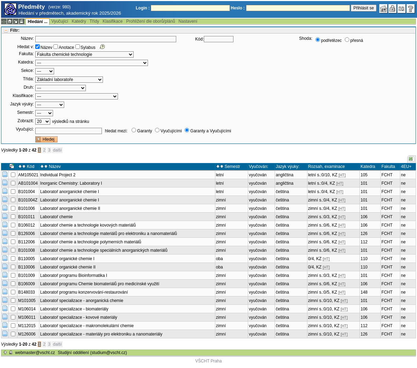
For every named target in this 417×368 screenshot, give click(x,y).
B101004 (26, 191)
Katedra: (26, 62)
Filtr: (15, 30)
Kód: (199, 39)
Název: (27, 38)
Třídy (94, 21)
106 (363, 216)
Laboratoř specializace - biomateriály (74, 309)
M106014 (27, 309)
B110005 (26, 258)
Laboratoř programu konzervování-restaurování (84, 292)
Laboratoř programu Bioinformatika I (73, 275)
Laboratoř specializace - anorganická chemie (81, 300)
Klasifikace (112, 21)
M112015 (27, 325)
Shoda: (305, 38)
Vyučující (59, 21)
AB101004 (28, 183)
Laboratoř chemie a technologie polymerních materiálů (90, 242)
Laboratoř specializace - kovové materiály (78, 317)
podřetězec (331, 40)
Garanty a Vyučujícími (210, 130)
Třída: (28, 78)
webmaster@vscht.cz (35, 352)
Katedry (79, 21)
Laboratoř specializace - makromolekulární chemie (87, 325)
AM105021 (28, 174)
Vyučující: (25, 129)
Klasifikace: (23, 95)
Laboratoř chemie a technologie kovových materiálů (88, 225)
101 (363, 183)
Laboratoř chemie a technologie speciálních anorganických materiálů (103, 250)
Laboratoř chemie (56, 216)
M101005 (27, 300)
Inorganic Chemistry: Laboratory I (71, 183)
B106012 (26, 225)
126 (363, 233)
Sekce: (27, 70)
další (57, 150)
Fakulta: (26, 53)
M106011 (27, 317)
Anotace (66, 47)
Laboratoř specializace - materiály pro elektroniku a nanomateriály (101, 334)
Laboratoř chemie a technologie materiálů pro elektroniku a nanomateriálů (108, 233)
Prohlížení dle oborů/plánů (150, 21)
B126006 (26, 233)
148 (363, 292)
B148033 (26, 292)
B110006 (26, 267)
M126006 (27, 334)
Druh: (29, 87)
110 (363, 258)
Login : (143, 8)
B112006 (26, 242)
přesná (356, 40)
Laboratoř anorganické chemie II (70, 208)
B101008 (26, 250)
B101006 (26, 208)
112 (363, 242)
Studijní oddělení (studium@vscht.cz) (92, 352)
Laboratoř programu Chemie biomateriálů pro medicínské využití (99, 283)
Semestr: (25, 112)
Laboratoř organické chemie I (67, 258)
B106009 (26, 283)
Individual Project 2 (57, 174)
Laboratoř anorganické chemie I (69, 191)
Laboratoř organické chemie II (68, 267)
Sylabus (88, 47)
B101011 (26, 216)
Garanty (144, 130)
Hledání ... (37, 21)
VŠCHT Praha (208, 361)
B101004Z (27, 200)
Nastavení (188, 21)
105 (363, 174)
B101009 (26, 275)
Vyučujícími (171, 130)
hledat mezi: (116, 130)
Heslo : (238, 8)
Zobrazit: (25, 120)
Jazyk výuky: (22, 104)
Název (46, 47)
